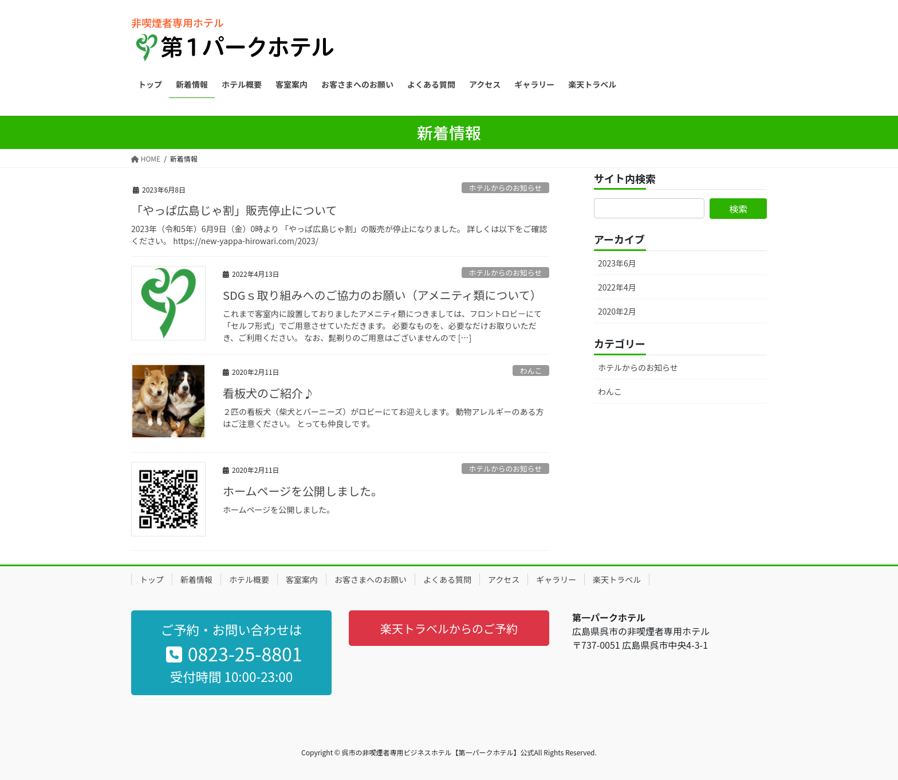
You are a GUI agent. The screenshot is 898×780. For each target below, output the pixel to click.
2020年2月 (617, 311)
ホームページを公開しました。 (303, 491)
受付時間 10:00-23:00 (231, 676)
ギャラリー (556, 579)
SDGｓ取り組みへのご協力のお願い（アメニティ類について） (382, 295)
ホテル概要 (249, 579)
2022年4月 (617, 287)
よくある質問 (447, 579)
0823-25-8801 (234, 653)
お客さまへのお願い (370, 579)
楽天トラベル (617, 579)
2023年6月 (617, 263)
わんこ (531, 370)
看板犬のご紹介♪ (268, 393)
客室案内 (302, 579)
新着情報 (196, 579)
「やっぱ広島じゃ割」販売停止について (234, 210)
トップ (152, 579)
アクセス (503, 579)
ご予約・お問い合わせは (231, 629)
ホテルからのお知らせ (505, 187)
